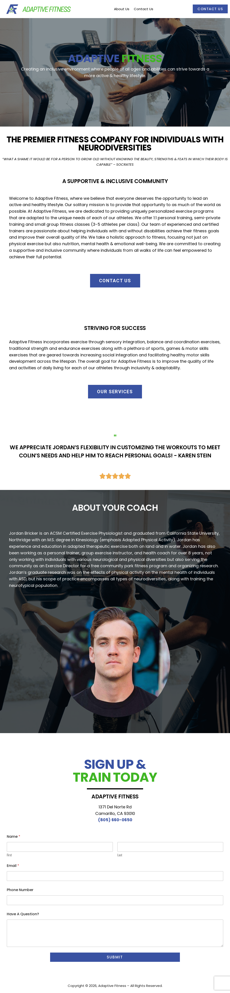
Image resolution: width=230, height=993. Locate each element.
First (9, 855)
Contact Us (210, 9)
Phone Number (20, 890)
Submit (115, 957)
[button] (115, 280)
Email (13, 866)
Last (119, 855)
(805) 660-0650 (115, 820)
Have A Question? (23, 914)
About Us (121, 9)
